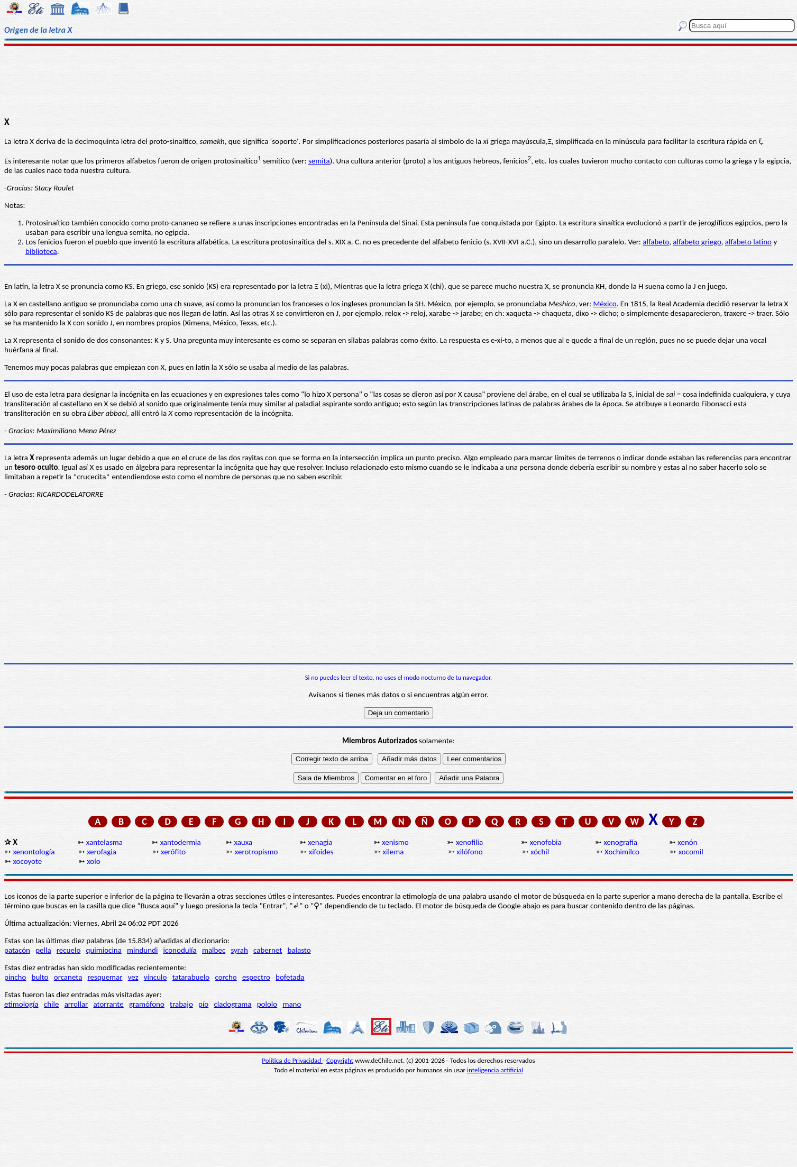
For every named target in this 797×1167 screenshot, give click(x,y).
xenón (687, 842)
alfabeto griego (697, 242)
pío (203, 1004)
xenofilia (469, 842)
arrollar (76, 1004)
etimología (21, 1004)
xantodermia (180, 842)
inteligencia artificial (495, 1070)
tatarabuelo (191, 977)
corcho (225, 977)
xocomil (691, 851)
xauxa (243, 842)
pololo (267, 1004)
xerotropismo (256, 851)
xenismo (395, 842)
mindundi (142, 950)
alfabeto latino (748, 242)
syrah (239, 950)
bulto (40, 977)
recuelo (69, 950)
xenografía (621, 842)
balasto (298, 950)
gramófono (146, 1004)
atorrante (108, 1004)
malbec (213, 950)
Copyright (339, 1060)
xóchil (539, 851)
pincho (15, 977)
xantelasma (104, 842)
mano (291, 1004)
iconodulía (180, 950)
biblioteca (41, 251)
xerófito (173, 851)
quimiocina (104, 950)
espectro (256, 977)
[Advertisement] (398, 80)
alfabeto (656, 242)
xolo (93, 861)
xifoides (321, 851)
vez (133, 977)
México (605, 303)
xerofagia (101, 851)
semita (319, 161)
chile (51, 1004)
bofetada (290, 977)
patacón (17, 950)
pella (43, 950)
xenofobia (546, 842)
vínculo (155, 977)
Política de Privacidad (292, 1060)
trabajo (181, 1004)
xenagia (320, 842)
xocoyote (27, 861)
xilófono (469, 851)
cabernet (267, 950)
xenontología (33, 851)
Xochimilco (621, 851)
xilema (393, 851)
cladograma (232, 1004)
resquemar (105, 977)
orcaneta (68, 977)
